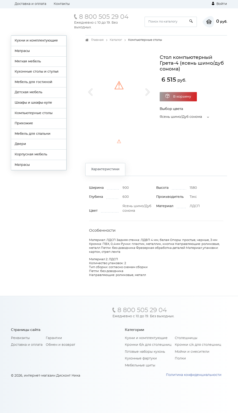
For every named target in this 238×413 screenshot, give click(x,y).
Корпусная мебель (31, 154)
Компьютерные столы (34, 113)
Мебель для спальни (32, 133)
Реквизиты (20, 338)
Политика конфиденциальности (193, 375)
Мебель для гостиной (33, 82)
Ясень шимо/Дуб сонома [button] (181, 116)
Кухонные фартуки (141, 358)
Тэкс (193, 196)
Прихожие (24, 123)
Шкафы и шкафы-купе (33, 102)
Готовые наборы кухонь (145, 351)
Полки (180, 358)
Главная (97, 40)
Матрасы (22, 51)
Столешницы (186, 338)
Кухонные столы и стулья (37, 71)
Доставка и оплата (30, 4)
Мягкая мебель (28, 61)
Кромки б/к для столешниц (148, 344)
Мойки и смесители (192, 351)
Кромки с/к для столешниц (198, 344)
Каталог (116, 40)
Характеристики (105, 169)
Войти (219, 4)
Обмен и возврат (60, 344)
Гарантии (54, 338)
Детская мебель (28, 92)
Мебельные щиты (140, 365)
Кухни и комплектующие (36, 40)
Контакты (62, 4)
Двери (20, 144)
